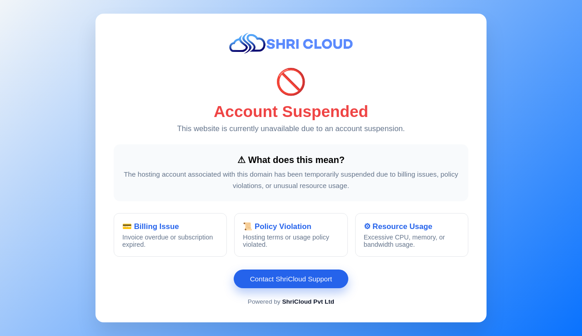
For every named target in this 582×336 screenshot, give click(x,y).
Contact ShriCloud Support (291, 279)
